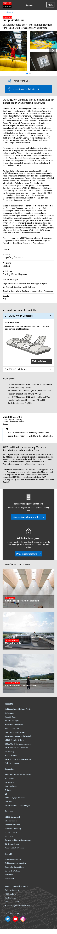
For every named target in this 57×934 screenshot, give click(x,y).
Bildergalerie (9, 782)
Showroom (9, 875)
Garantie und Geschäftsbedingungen (18, 840)
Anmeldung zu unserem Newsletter (18, 775)
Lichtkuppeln (9, 713)
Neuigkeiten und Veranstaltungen (17, 805)
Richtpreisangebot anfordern (28, 517)
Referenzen (9, 12)
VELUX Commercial (12, 817)
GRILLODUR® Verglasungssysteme (18, 744)
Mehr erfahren (41, 361)
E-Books (8, 790)
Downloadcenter (11, 786)
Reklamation (9, 879)
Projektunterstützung (28, 553)
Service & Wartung (12, 871)
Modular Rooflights (12, 721)
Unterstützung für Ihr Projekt (22, 89)
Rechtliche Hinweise (12, 825)
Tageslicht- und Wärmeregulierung (18, 759)
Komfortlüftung (10, 755)
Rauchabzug (9, 752)
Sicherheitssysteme (12, 763)
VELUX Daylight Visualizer (15, 798)
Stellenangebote (11, 821)
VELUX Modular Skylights (14, 740)
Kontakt (29, 5)
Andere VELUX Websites (14, 848)
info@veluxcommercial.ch (20, 906)
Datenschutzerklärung (13, 828)
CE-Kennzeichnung (12, 844)
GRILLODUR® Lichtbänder (15, 732)
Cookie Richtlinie (11, 832)
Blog (6, 794)
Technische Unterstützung (14, 867)
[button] (52, 51)
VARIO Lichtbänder (12, 728)
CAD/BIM (8, 802)
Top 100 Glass (10, 717)
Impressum (9, 836)
